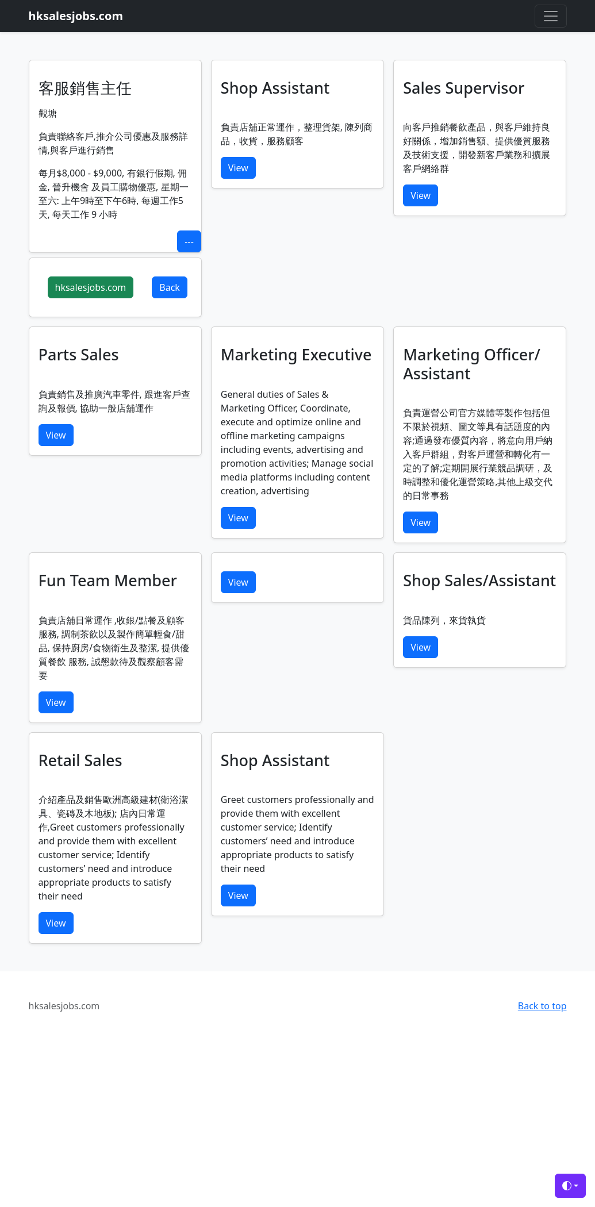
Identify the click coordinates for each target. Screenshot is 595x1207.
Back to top (542, 1006)
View (238, 168)
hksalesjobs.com (90, 287)
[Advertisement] (297, 1123)
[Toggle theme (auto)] (570, 1186)
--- (189, 241)
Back (169, 287)
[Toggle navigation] (551, 16)
